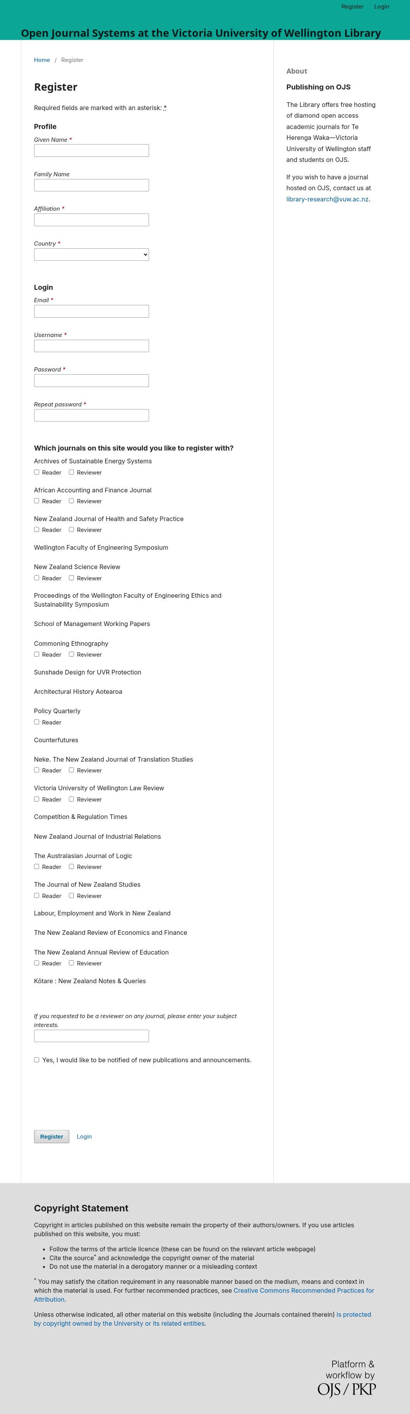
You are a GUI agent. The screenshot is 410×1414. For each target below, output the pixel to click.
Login (381, 6)
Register (352, 6)
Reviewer (85, 472)
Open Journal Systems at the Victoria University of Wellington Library (201, 33)
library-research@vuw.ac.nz (327, 199)
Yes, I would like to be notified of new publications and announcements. (143, 1060)
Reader (48, 472)
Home (42, 60)
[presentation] (93, 1093)
